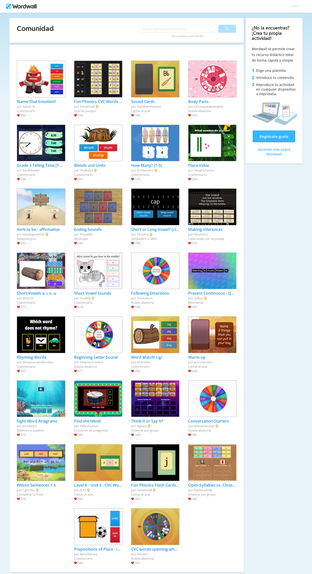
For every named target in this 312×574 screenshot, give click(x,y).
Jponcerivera (203, 362)
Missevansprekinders (38, 362)
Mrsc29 (28, 298)
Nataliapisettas (33, 234)
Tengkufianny (204, 170)
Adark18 (29, 106)
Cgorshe (29, 490)
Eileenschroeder (91, 362)
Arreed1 (142, 554)
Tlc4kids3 (86, 170)
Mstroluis (144, 362)
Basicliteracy (89, 554)
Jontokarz (30, 426)
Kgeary (142, 426)
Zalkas (198, 298)
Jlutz (83, 490)
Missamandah (204, 426)
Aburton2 (201, 234)
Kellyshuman (89, 426)
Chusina (143, 234)
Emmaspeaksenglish (209, 106)
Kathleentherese (149, 106)
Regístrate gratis (274, 136)
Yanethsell (87, 106)
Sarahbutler (31, 170)
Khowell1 (86, 234)
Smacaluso (145, 298)
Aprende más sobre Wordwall (274, 151)
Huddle (85, 298)
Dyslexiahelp (203, 490)
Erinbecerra (145, 170)
